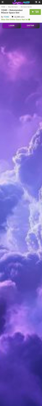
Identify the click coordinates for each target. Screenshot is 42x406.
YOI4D (3, 7)
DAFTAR (30, 26)
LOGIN (11, 26)
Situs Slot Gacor (13, 7)
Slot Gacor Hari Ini (26, 7)
